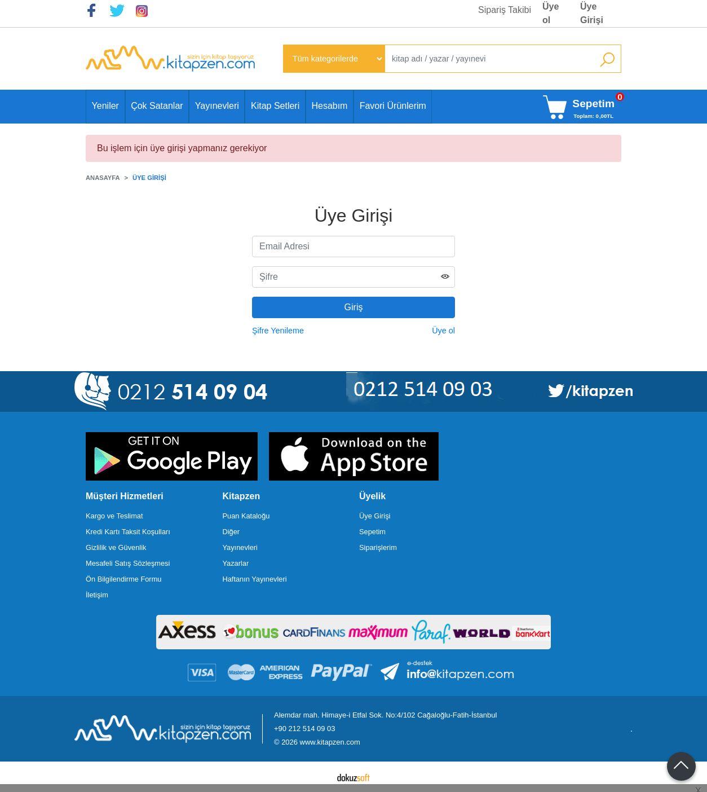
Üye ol (443, 330)
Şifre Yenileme (278, 330)
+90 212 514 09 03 (304, 728)
